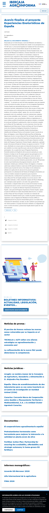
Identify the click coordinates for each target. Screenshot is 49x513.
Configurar (8, 510)
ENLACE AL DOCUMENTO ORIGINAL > (16, 40)
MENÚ (4, 6)
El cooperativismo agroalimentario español (23, 426)
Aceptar (20, 510)
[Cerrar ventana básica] (46, 494)
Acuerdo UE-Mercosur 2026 (17, 471)
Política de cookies (41, 506)
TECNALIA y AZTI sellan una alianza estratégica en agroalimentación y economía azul (20, 342)
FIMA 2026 (9, 481)
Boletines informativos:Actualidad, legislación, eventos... (20, 302)
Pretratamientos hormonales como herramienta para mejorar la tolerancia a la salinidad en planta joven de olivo (24, 434)
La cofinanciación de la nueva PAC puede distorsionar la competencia (23, 351)
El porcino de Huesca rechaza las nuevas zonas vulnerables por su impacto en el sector (22, 332)
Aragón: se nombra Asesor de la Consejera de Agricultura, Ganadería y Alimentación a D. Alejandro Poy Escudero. (24, 376)
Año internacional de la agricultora (20, 476)
